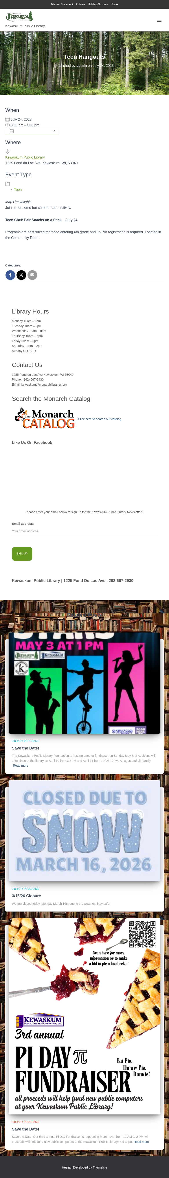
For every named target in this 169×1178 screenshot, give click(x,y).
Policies (80, 4)
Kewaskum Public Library (25, 157)
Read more (20, 765)
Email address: (23, 523)
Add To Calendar (30, 131)
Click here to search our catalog (99, 419)
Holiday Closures (98, 4)
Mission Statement (62, 4)
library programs (25, 741)
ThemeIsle (100, 1167)
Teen (18, 189)
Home (114, 4)
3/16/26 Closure (26, 896)
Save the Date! (25, 748)
